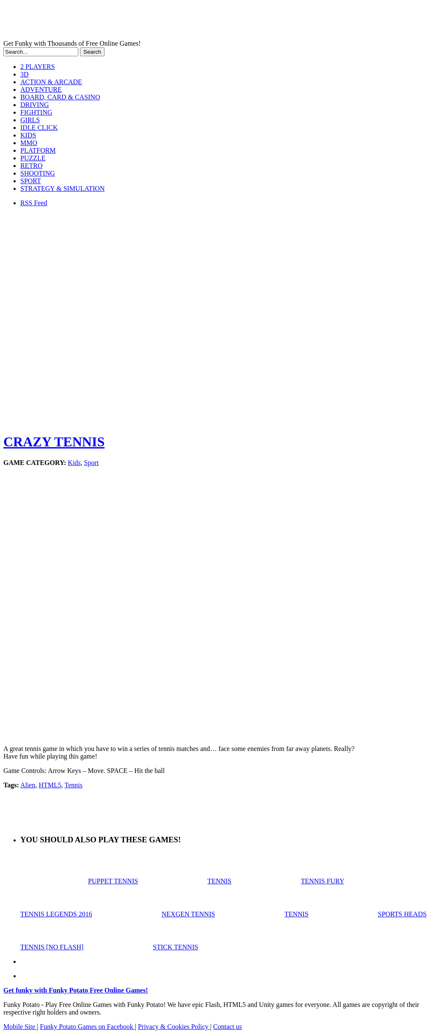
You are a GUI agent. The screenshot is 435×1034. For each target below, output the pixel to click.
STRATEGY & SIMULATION (62, 188)
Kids (74, 462)
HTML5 (50, 785)
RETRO (31, 165)
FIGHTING (36, 112)
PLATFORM (38, 150)
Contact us (227, 1026)
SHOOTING (37, 173)
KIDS (28, 135)
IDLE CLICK (39, 127)
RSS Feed (33, 202)
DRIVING (34, 104)
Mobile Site (20, 1026)
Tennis (73, 785)
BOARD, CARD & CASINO (60, 97)
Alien (28, 785)
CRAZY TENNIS (54, 441)
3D (24, 74)
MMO (28, 142)
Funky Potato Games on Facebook (87, 1026)
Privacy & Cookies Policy (174, 1026)
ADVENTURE (41, 89)
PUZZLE (33, 158)
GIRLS (30, 120)
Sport (91, 462)
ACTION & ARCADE (51, 81)
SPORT (30, 180)
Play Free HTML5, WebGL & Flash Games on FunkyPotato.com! (147, 21)
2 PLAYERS (37, 66)
